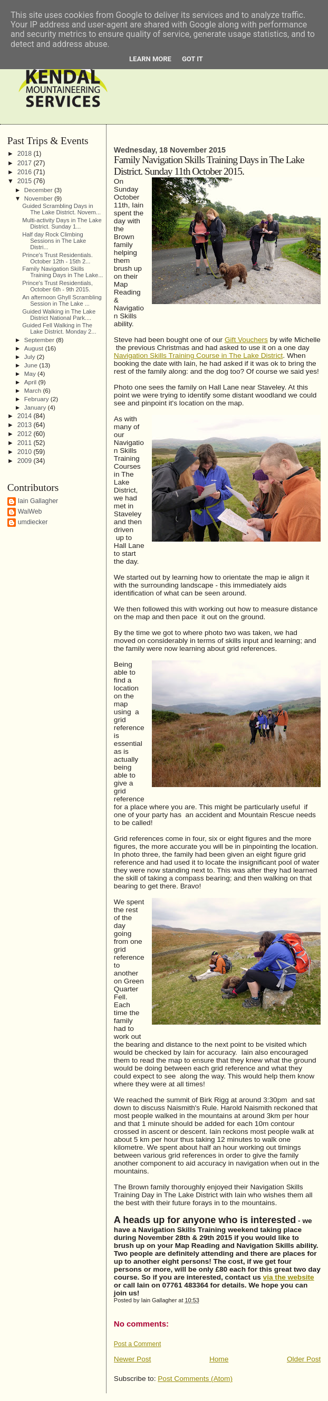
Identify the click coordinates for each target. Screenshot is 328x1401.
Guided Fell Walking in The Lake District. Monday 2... (59, 328)
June (32, 365)
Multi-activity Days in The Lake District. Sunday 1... (61, 223)
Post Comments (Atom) (195, 1379)
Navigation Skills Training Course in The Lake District (198, 355)
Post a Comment (137, 1344)
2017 (25, 163)
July (30, 356)
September (40, 339)
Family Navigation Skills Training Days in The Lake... (62, 272)
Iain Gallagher (38, 501)
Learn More (150, 59)
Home (218, 1359)
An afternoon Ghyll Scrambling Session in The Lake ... (62, 300)
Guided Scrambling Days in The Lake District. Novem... (61, 209)
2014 (25, 416)
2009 (25, 461)
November (39, 198)
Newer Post (132, 1359)
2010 (25, 452)
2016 (25, 172)
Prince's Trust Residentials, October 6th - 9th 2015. (57, 286)
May (30, 373)
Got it (192, 59)
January (36, 407)
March (33, 390)
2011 (25, 443)
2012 (25, 434)
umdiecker (33, 522)
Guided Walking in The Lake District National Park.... (58, 314)
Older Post (304, 1359)
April (31, 381)
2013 (25, 425)
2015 (25, 181)
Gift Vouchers (246, 340)
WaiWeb (30, 511)
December (39, 189)
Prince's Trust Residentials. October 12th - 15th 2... (57, 258)
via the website (288, 1277)
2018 (25, 153)
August (34, 348)
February (37, 398)
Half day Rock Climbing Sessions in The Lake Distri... (54, 240)
